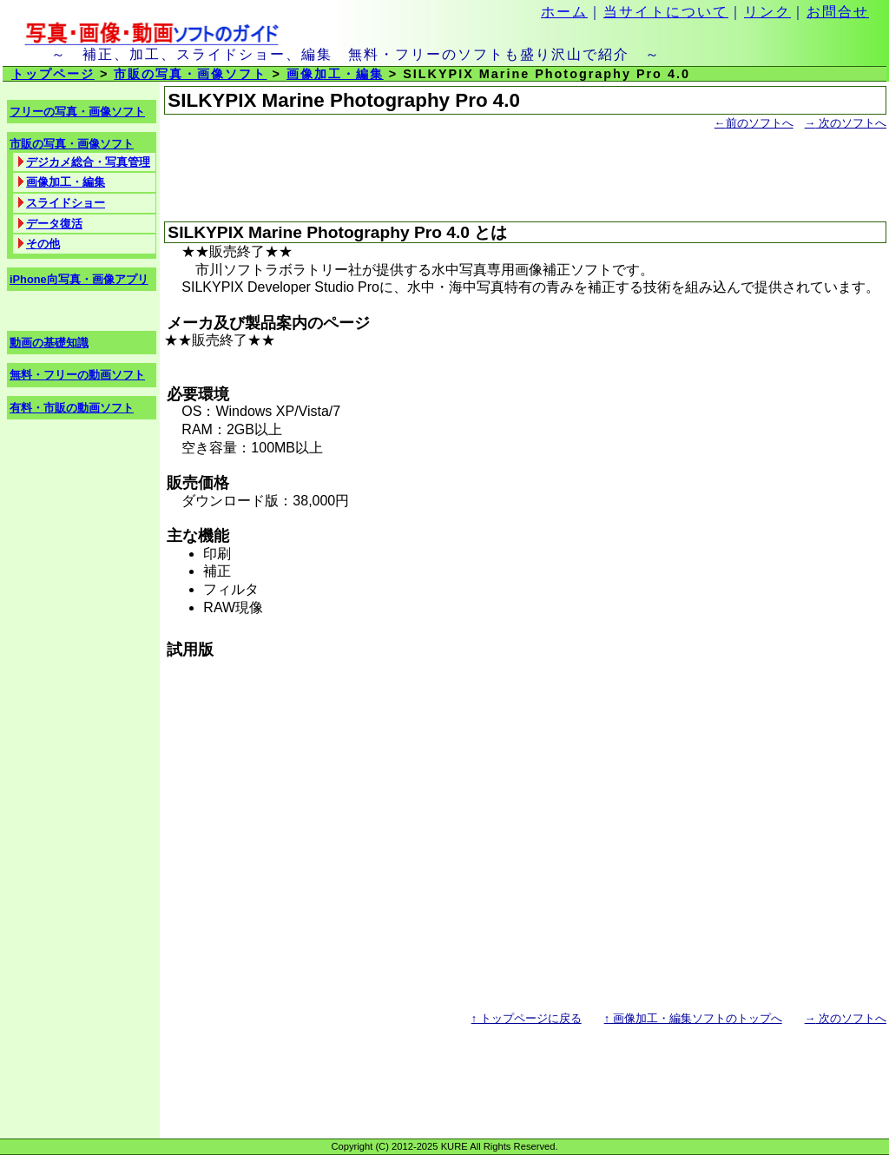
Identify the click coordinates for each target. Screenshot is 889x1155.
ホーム (564, 11)
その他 (43, 243)
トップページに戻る (526, 1018)
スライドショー (65, 202)
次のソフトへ (845, 122)
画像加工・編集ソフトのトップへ (693, 1018)
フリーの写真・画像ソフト (77, 111)
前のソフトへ (754, 122)
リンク (767, 11)
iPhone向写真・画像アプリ (79, 279)
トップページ (53, 74)
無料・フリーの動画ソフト (77, 374)
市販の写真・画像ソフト (190, 74)
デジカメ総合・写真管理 (88, 161)
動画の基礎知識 (49, 342)
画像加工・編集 (335, 74)
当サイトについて (665, 11)
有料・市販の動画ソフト (72, 407)
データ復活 (54, 223)
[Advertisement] (367, 177)
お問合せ (838, 11)
